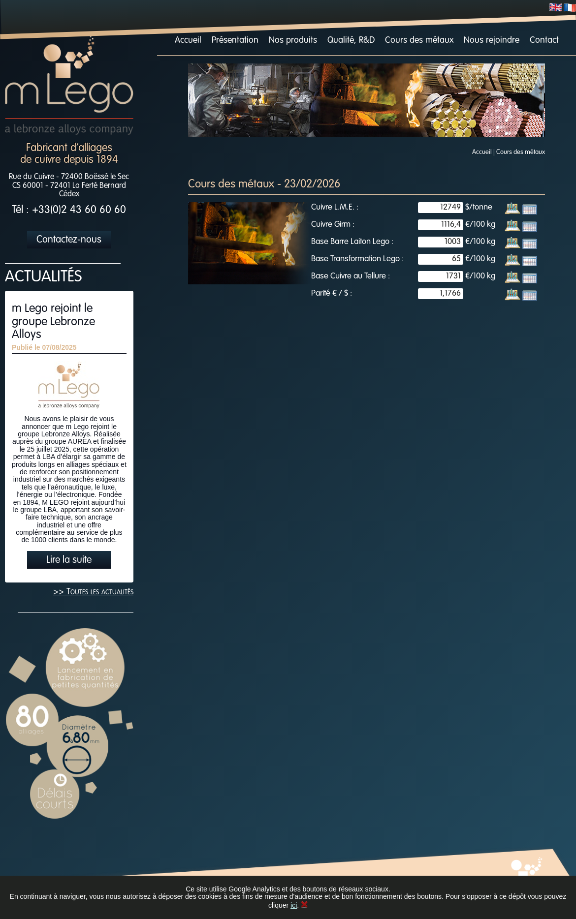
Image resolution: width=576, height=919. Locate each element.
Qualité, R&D (351, 40)
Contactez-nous (68, 240)
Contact (544, 40)
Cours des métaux (419, 40)
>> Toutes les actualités (93, 591)
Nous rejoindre (491, 40)
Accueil (188, 40)
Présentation (235, 40)
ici (293, 905)
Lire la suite (69, 560)
